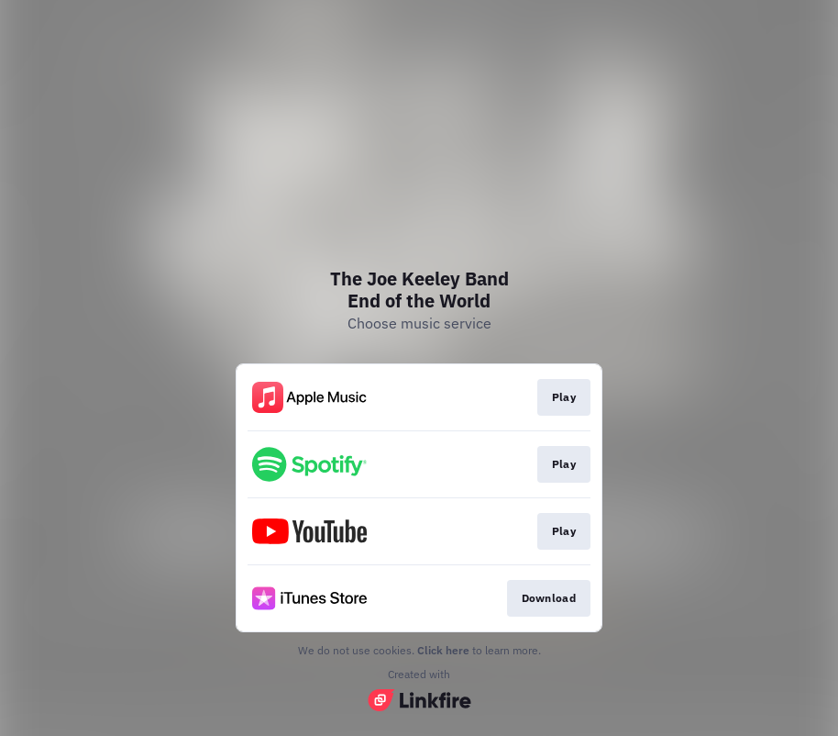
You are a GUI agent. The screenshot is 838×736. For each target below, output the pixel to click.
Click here (443, 650)
